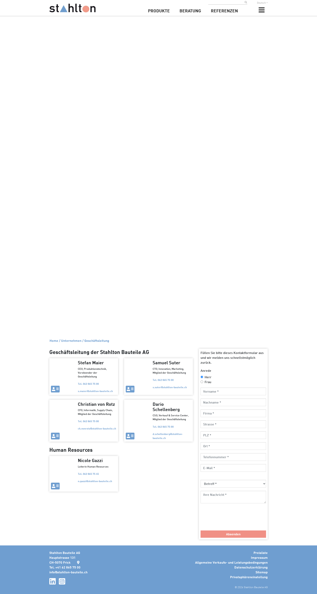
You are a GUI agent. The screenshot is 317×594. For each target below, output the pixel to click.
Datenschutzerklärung (251, 567)
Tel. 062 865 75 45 (88, 473)
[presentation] (231, 519)
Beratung (190, 10)
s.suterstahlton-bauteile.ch (170, 387)
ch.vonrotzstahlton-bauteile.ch (97, 428)
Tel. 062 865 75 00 (88, 383)
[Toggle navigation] (262, 10)
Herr (208, 377)
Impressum (259, 557)
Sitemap (262, 572)
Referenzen (224, 10)
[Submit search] (246, 2)
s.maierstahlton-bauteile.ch (95, 391)
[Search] (226, 2)
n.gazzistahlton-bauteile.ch (95, 481)
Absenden (233, 534)
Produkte (159, 10)
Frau (208, 382)
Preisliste (261, 552)
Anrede (206, 371)
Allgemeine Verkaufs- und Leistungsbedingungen (231, 562)
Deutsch (261, 2)
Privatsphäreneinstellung (249, 577)
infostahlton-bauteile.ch (68, 572)
